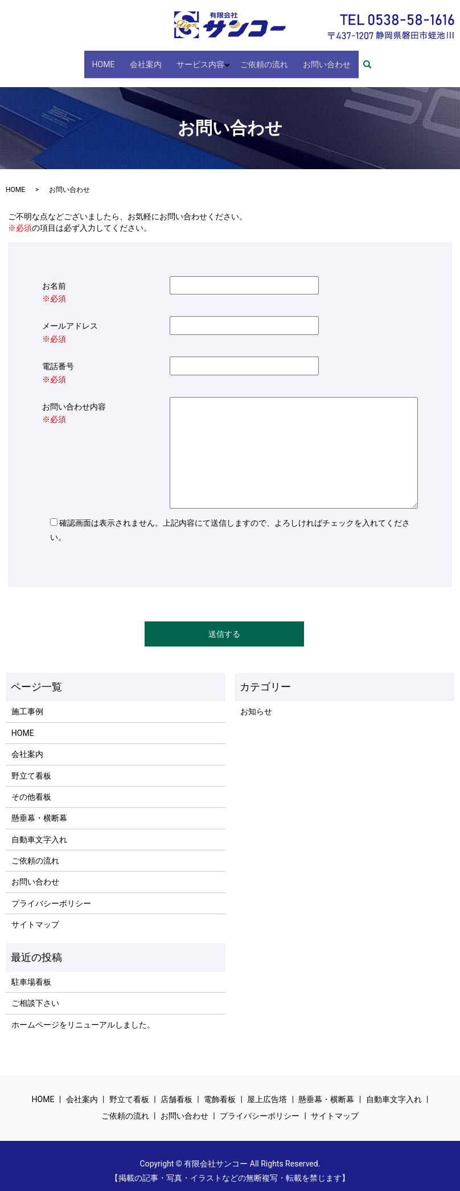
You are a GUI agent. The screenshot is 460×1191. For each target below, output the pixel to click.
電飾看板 (220, 1089)
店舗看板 (176, 1089)
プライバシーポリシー (51, 893)
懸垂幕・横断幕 (39, 808)
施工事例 (27, 701)
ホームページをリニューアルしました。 (83, 1014)
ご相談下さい (35, 993)
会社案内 (150, 58)
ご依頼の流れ (260, 58)
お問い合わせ (316, 58)
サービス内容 (197, 58)
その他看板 (31, 786)
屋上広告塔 (267, 1089)
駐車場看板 (31, 971)
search (359, 59)
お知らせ (256, 701)
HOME (114, 58)
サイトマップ (35, 914)
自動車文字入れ (39, 829)
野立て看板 (31, 765)
